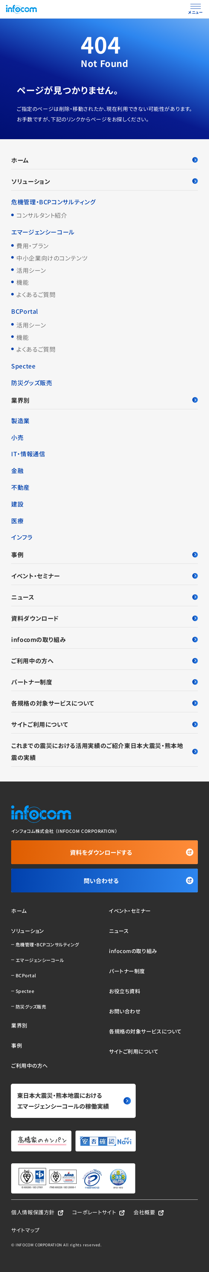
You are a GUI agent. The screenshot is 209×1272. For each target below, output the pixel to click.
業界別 (104, 400)
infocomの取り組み (104, 639)
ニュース (104, 596)
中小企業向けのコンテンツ (52, 257)
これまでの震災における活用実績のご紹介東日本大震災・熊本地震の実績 (104, 751)
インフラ (22, 537)
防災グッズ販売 (31, 382)
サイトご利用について (104, 724)
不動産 (20, 487)
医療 (17, 520)
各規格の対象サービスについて (104, 703)
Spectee (23, 365)
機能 (22, 282)
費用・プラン (32, 245)
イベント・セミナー (104, 575)
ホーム (104, 160)
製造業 (20, 420)
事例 (104, 554)
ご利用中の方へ (104, 660)
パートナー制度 (104, 681)
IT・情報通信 (28, 453)
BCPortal (24, 311)
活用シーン (31, 270)
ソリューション (104, 181)
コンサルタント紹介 (41, 215)
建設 (17, 503)
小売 (17, 437)
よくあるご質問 (35, 294)
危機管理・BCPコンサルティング (53, 201)
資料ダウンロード (104, 618)
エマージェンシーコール (43, 231)
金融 (17, 470)
